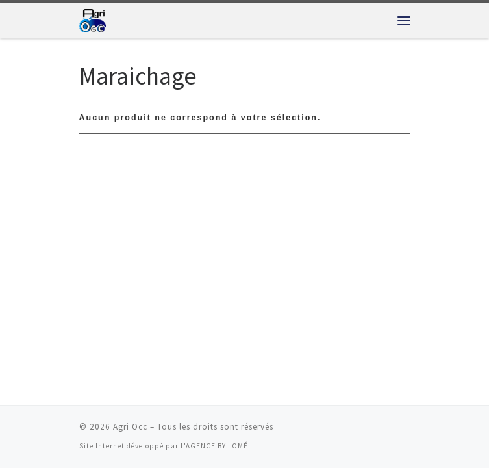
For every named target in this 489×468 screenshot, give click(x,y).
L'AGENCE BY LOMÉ (214, 445)
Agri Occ (130, 426)
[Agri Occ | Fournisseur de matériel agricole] (92, 19)
